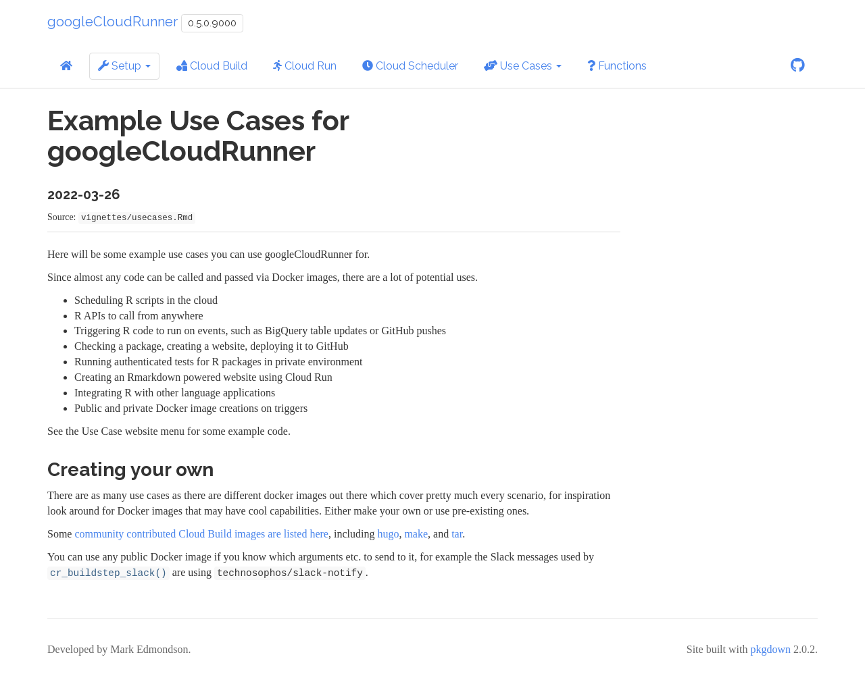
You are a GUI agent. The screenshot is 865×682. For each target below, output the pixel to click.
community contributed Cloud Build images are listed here (201, 534)
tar (456, 534)
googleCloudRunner (112, 22)
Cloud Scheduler (410, 65)
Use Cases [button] (523, 65)
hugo (388, 534)
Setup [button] (124, 65)
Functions (617, 65)
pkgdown (770, 649)
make (416, 534)
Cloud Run (305, 65)
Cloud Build (211, 65)
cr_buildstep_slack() (108, 573)
